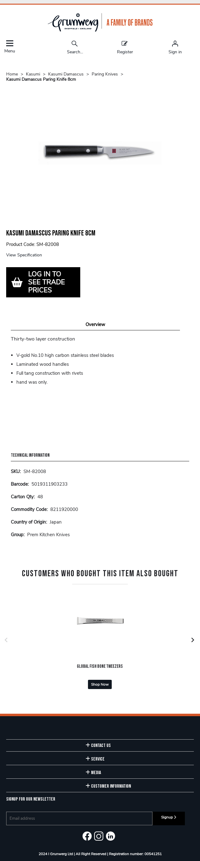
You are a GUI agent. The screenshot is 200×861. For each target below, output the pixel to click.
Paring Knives (105, 74)
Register (125, 47)
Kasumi (33, 74)
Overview (95, 324)
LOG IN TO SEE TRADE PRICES (46, 282)
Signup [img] (168, 817)
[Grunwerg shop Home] (100, 30)
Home (12, 74)
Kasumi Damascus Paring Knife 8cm (41, 79)
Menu (10, 46)
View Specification (24, 255)
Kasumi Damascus (66, 74)
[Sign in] (175, 47)
